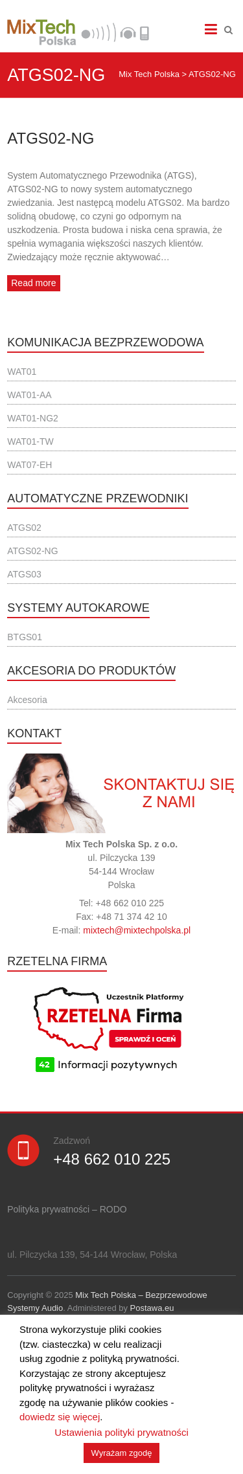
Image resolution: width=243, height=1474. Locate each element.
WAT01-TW (30, 441)
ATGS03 (24, 574)
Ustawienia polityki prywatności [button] (121, 1432)
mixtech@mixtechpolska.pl (137, 930)
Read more (33, 283)
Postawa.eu (152, 1308)
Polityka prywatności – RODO (66, 1209)
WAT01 (21, 371)
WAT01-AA (29, 395)
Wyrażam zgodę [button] (121, 1453)
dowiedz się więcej (59, 1416)
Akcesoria (27, 700)
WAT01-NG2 (32, 418)
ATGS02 (24, 527)
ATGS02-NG (50, 138)
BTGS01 (24, 637)
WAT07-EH (29, 465)
